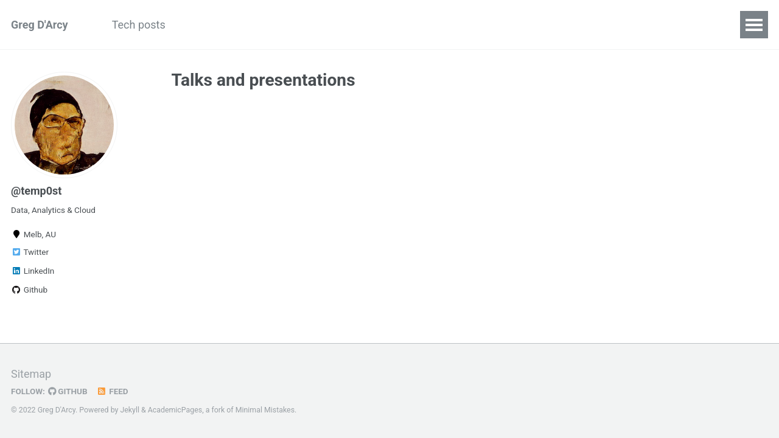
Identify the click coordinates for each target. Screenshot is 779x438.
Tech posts (139, 24)
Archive (303, 24)
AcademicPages (175, 410)
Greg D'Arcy (39, 24)
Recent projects (225, 24)
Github (29, 289)
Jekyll (129, 410)
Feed (112, 391)
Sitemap (31, 373)
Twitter (30, 252)
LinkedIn (32, 271)
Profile (358, 24)
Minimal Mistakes (265, 410)
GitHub (68, 391)
